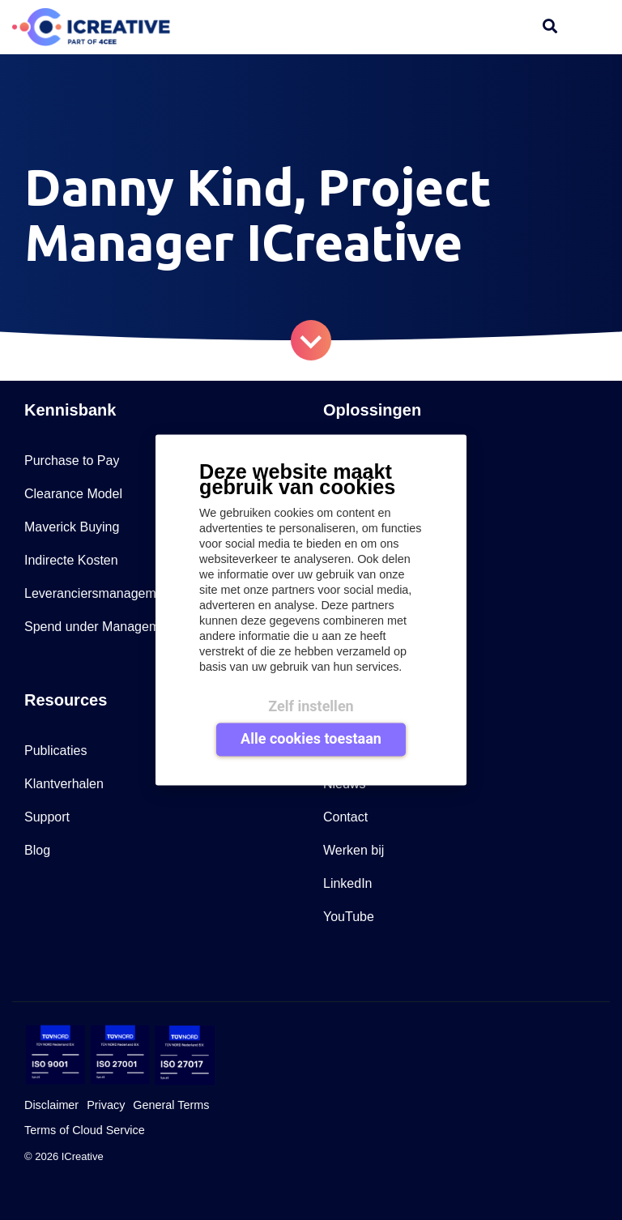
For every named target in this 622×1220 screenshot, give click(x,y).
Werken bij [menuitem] (353, 850)
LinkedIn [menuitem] (348, 883)
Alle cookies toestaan (311, 738)
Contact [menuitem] (345, 817)
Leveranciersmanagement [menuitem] (99, 593)
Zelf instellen (310, 705)
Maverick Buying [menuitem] (71, 527)
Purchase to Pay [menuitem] (71, 460)
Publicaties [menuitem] (55, 750)
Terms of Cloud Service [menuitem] (84, 1130)
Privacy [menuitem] (106, 1104)
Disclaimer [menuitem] (51, 1104)
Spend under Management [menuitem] (100, 626)
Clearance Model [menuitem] (73, 494)
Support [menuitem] (47, 817)
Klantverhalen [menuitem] (64, 784)
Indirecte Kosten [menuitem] (71, 560)
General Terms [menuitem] (171, 1104)
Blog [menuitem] (37, 850)
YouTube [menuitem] (348, 917)
